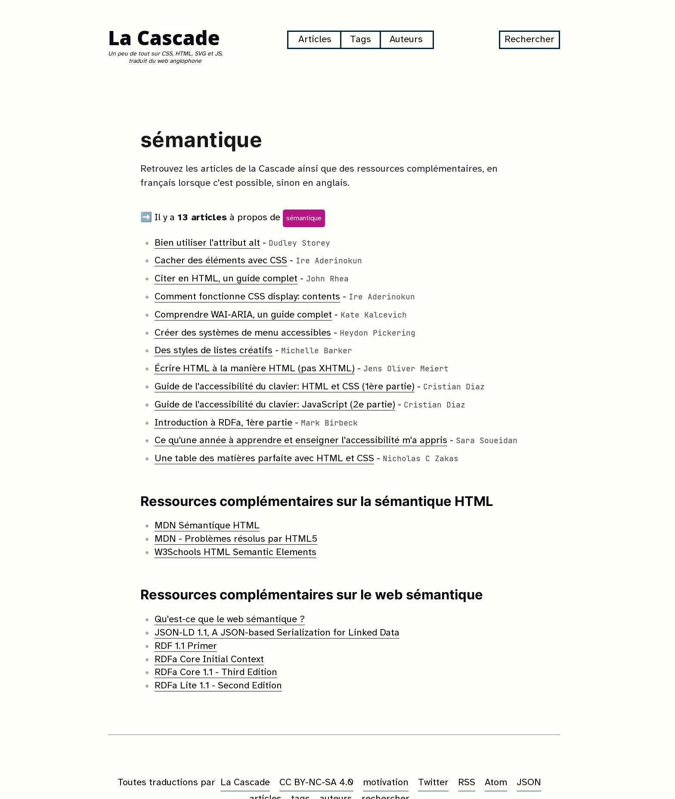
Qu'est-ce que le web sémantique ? (230, 620)
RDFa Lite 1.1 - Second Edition (218, 686)
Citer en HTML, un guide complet (226, 279)
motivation (386, 782)
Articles (314, 40)
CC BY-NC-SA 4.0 (316, 782)
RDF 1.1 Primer (186, 647)
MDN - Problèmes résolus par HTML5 (236, 539)
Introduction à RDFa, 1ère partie (223, 423)
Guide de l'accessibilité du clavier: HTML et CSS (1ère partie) (285, 387)
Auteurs (406, 40)
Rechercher (529, 40)
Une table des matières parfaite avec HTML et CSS (264, 459)
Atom (496, 782)
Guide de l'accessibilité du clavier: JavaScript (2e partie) (275, 405)
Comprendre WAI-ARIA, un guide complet (243, 315)
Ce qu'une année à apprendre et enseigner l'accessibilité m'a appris (301, 441)
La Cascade (164, 37)
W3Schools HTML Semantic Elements (235, 553)
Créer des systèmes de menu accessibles (243, 333)
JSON (529, 782)
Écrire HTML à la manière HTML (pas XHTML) (255, 369)
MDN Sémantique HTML (207, 526)
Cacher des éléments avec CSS (221, 261)
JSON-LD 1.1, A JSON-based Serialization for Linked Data (277, 633)
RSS (466, 782)
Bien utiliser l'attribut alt (207, 243)
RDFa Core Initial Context (209, 659)
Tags (360, 40)
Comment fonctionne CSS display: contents (247, 297)
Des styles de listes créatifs (213, 351)
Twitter (433, 782)
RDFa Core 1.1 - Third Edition (216, 673)
